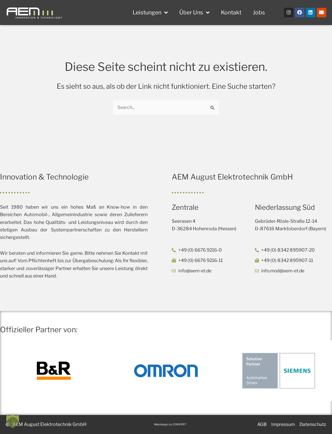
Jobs (259, 12)
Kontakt (231, 12)
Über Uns (194, 12)
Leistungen (150, 12)
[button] (12, 421)
